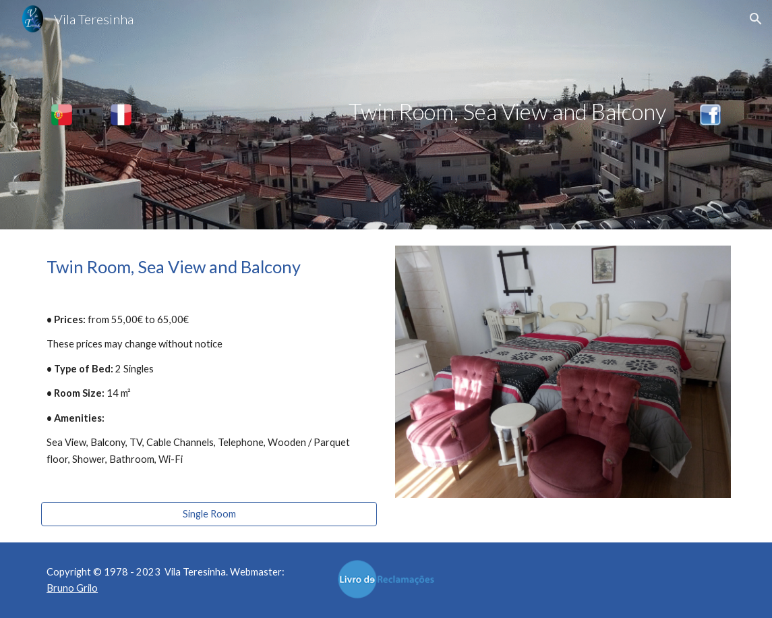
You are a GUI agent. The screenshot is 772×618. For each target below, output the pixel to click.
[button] (756, 19)
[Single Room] (209, 513)
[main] (415, 112)
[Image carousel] (563, 372)
